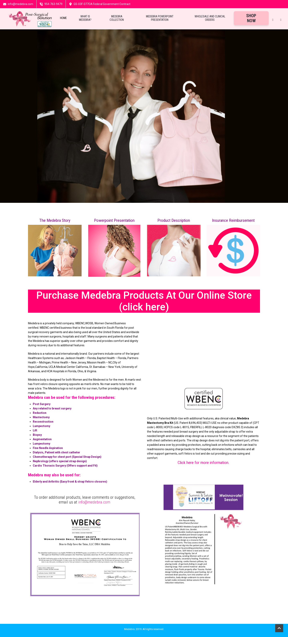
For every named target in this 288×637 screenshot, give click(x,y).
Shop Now (251, 18)
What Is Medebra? (85, 18)
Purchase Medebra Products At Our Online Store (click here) (144, 301)
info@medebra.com (94, 502)
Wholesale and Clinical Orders (210, 18)
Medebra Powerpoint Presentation (159, 18)
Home (63, 18)
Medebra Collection (117, 18)
